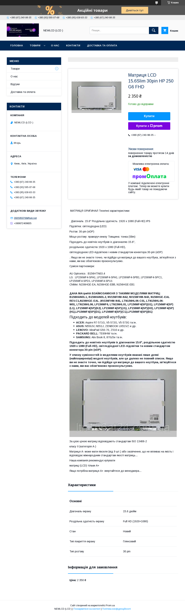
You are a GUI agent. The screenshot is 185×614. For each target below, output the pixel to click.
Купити (149, 116)
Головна (16, 45)
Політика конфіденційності (116, 609)
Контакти (73, 45)
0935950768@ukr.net (25, 218)
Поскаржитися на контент (86, 609)
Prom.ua (110, 605)
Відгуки (15, 84)
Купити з (149, 126)
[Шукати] (153, 30)
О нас (55, 45)
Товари (35, 45)
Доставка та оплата (102, 45)
